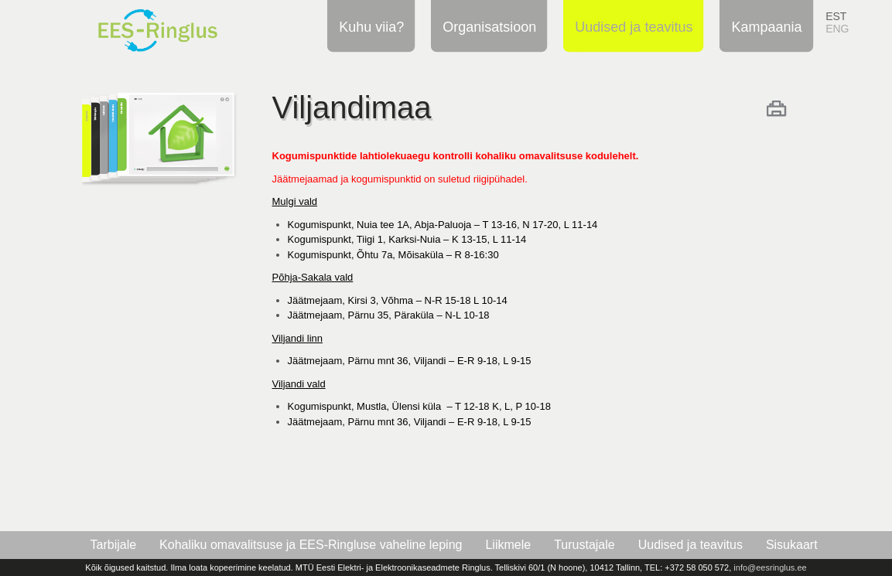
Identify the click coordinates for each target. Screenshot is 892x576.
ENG (837, 28)
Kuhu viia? (369, 26)
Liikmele (508, 544)
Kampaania (763, 26)
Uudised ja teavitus (631, 26)
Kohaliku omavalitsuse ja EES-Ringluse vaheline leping (310, 544)
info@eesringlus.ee (769, 567)
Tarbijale (114, 544)
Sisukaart (792, 544)
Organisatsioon (487, 26)
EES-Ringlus (176, 26)
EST (835, 16)
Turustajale (584, 544)
